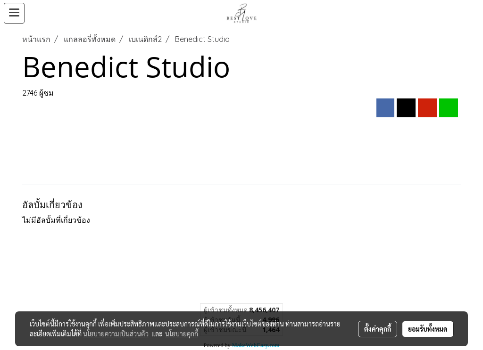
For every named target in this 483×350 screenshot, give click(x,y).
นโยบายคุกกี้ (181, 333)
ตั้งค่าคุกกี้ (377, 329)
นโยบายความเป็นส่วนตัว (116, 333)
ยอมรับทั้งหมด (428, 329)
